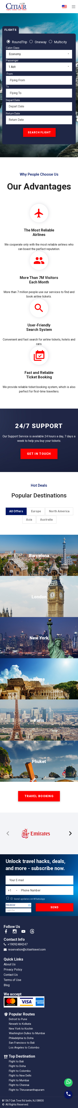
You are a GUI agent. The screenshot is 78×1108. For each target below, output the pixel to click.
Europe (36, 511)
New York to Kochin (21, 1028)
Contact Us (11, 975)
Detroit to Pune (18, 1019)
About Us (10, 964)
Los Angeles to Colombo (24, 1047)
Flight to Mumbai (19, 1080)
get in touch (39, 454)
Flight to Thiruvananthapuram (26, 1089)
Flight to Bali (16, 1061)
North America (59, 511)
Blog (7, 985)
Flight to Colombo (20, 1071)
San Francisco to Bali (22, 1042)
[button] (29, 905)
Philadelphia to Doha (21, 1038)
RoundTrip (19, 42)
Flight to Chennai (19, 1085)
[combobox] (39, 54)
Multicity (60, 42)
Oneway (41, 42)
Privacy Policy (13, 969)
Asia (29, 519)
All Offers (16, 511)
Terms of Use (12, 980)
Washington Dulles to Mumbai (27, 1033)
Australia (46, 519)
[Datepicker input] (39, 106)
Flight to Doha (17, 1066)
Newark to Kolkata (20, 1023)
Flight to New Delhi (20, 1075)
